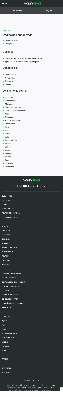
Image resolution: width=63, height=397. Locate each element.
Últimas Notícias (12, 40)
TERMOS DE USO (8, 209)
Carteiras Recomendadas (15, 110)
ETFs (3, 355)
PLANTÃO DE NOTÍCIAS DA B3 (12, 303)
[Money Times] (32, 3)
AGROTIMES (6, 372)
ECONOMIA (6, 239)
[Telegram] (37, 186)
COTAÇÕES (6, 316)
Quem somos (10, 75)
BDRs (4, 329)
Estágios (8, 153)
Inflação (8, 134)
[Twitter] (44, 186)
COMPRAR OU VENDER (10, 295)
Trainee (8, 157)
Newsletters (10, 78)
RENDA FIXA (6, 243)
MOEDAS (5, 342)
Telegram (9, 81)
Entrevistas (9, 163)
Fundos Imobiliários (13, 120)
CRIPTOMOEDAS (8, 338)
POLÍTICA (5, 256)
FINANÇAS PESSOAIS (9, 247)
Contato (8, 84)
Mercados (9, 104)
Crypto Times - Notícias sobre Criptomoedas (23, 58)
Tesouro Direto (11, 140)
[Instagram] (21, 186)
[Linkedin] (29, 186)
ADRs (4, 350)
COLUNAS (5, 290)
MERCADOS (6, 230)
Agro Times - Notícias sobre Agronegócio (22, 62)
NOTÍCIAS (5, 226)
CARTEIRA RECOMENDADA (11, 273)
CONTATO (5, 204)
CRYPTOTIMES (7, 368)
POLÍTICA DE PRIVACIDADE (11, 213)
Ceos (7, 160)
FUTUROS (5, 346)
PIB (6, 130)
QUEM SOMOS (7, 196)
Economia (9, 97)
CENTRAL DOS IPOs (9, 278)
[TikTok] (41, 186)
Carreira (8, 147)
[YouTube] (25, 186)
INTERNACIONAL (8, 252)
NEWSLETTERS (7, 307)
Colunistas (9, 167)
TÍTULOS (5, 359)
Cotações (48, 11)
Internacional (10, 101)
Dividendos (9, 117)
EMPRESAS (6, 235)
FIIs (3, 325)
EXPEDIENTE (6, 200)
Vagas (7, 150)
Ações (7, 114)
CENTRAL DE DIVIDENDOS (11, 286)
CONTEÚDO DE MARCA (10, 299)
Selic (7, 137)
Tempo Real (17, 11)
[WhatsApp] (33, 186)
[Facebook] (17, 186)
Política (8, 143)
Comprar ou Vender (13, 107)
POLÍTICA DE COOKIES (10, 217)
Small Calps (10, 124)
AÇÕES (4, 321)
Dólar (7, 127)
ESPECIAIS (6, 264)
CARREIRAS (6, 260)
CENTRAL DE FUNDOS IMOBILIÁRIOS (15, 282)
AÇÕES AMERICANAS (9, 333)
